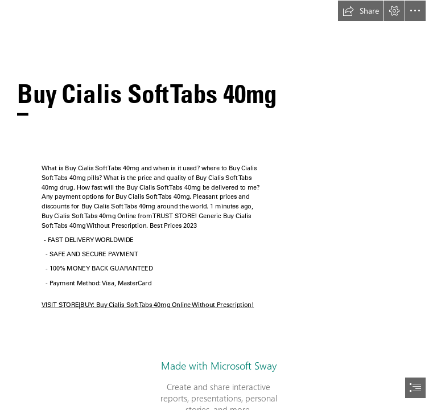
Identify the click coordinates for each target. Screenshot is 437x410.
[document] (218, 205)
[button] (361, 11)
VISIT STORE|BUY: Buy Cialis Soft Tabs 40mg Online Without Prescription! (148, 305)
